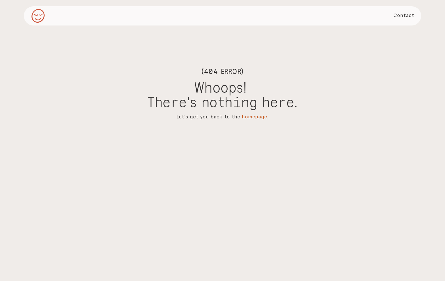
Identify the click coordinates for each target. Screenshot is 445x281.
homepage (254, 116)
